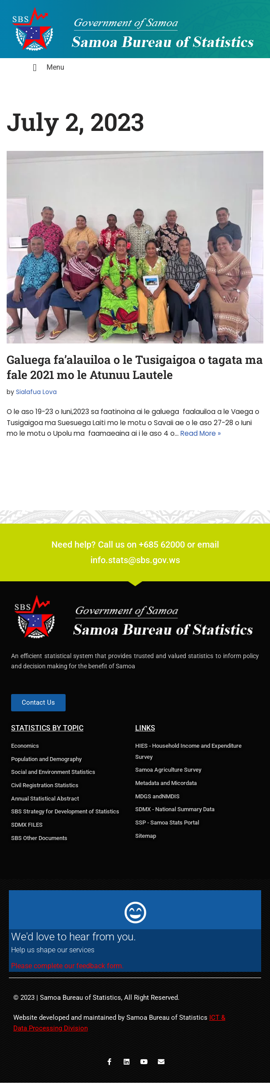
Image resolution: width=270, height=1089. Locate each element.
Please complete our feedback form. (67, 971)
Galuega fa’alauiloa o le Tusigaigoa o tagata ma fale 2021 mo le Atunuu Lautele (135, 367)
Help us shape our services (52, 955)
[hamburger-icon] (35, 68)
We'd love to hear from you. (73, 941)
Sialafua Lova (37, 391)
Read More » (206, 435)
